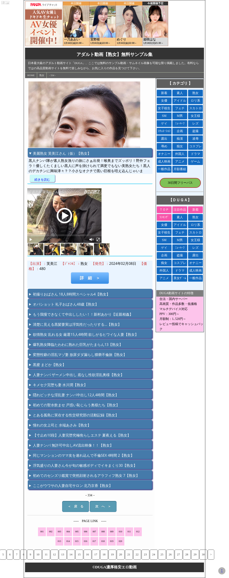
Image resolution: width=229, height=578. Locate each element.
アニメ (179, 161)
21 (128, 554)
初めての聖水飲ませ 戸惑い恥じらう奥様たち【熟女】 (76, 404)
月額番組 (180, 169)
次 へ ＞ (103, 506)
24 (153, 554)
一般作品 (164, 169)
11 (46, 554)
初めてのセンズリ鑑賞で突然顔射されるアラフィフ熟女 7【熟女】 (86, 475)
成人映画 (164, 161)
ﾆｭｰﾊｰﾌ (179, 123)
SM (164, 116)
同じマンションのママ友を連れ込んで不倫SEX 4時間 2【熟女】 (83, 455)
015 (76, 541)
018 (103, 541)
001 (42, 531)
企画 (180, 131)
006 (85, 531)
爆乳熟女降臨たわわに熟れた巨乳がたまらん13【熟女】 (78, 344)
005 (76, 531)
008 (103, 531)
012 (138, 531)
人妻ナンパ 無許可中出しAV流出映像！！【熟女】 (73, 445)
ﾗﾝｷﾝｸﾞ (164, 217)
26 (170, 554)
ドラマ (195, 154)
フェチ (179, 108)
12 (54, 554)
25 (162, 554)
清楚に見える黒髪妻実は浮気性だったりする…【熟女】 (77, 324)
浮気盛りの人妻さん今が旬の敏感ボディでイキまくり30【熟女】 (85, 465)
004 (68, 531)
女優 (164, 100)
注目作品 (180, 209)
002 (50, 531)
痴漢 (180, 138)
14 (71, 554)
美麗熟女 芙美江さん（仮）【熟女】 (62, 153)
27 (178, 554)
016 (85, 541)
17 (95, 554)
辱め (164, 146)
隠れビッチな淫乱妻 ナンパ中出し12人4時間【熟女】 (76, 394)
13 (62, 554)
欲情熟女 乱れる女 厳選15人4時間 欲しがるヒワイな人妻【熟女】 (85, 334)
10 (37, 554)
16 (87, 554)
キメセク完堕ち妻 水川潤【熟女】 (60, 384)
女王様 (195, 116)
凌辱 (195, 138)
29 (195, 554)
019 (111, 541)
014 (68, 541)
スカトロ (195, 108)
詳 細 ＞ (90, 278)
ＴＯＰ (164, 209)
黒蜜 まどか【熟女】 (49, 364)
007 (94, 531)
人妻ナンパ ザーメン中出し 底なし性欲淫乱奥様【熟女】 (78, 374)
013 (59, 541)
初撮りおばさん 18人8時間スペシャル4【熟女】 (71, 294)
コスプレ (195, 146)
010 (120, 531)
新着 (164, 93)
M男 (180, 116)
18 (104, 554)
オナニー (164, 154)
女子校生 (164, 108)
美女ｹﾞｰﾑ (180, 278)
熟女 (41, 75)
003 (59, 531)
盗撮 (195, 131)
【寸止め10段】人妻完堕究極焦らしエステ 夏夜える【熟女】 (82, 435)
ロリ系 (195, 100)
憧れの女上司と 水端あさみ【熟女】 (62, 425)
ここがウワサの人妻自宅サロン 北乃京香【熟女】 (72, 485)
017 (94, 541)
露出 (164, 138)
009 (111, 531)
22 (137, 554)
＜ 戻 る (75, 506)
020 (120, 541)
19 (112, 554)
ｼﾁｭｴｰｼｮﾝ (164, 131)
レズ (195, 123)
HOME (31, 75)
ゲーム (195, 161)
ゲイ (164, 123)
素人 (180, 93)
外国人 (179, 154)
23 (145, 554)
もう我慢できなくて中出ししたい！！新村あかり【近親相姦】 (83, 314)
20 (120, 554)
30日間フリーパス (180, 182)
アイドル (180, 100)
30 (203, 554)
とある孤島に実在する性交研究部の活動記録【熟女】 (76, 415)
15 (79, 554)
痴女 (180, 146)
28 (186, 554)
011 (129, 531)
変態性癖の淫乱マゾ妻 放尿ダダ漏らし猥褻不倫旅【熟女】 (80, 354)
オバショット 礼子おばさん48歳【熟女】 (66, 304)
